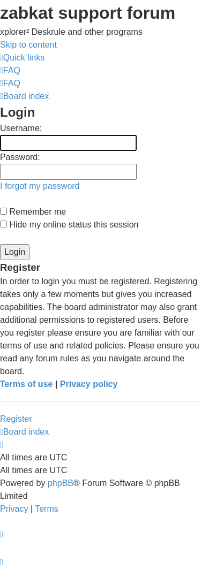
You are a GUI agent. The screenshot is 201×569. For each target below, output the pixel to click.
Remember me (33, 211)
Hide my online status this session (69, 224)
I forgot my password (40, 186)
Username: (21, 128)
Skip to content (28, 44)
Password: (20, 157)
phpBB (60, 483)
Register (16, 418)
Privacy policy (89, 384)
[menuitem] (10, 70)
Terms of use (26, 384)
